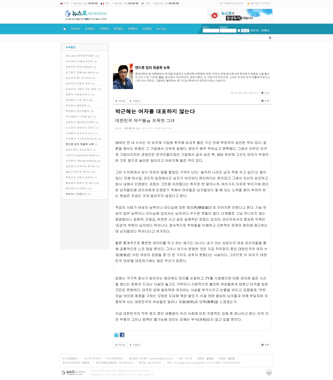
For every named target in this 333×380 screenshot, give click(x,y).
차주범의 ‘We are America (81, 160)
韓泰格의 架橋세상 (76, 194)
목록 (265, 100)
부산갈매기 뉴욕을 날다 (79, 116)
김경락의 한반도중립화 (79, 66)
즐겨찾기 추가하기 (261, 3)
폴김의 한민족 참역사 (78, 171)
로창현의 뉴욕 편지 (77, 100)
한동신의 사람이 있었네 (79, 177)
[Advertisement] (84, 225)
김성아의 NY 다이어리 (78, 77)
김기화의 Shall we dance (80, 72)
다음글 (134, 100)
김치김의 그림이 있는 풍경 (81, 89)
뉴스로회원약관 (115, 358)
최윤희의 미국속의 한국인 (80, 166)
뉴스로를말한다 (70, 358)
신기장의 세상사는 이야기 (80, 127)
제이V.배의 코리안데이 (79, 149)
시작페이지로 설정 (233, 3)
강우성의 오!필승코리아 (79, 61)
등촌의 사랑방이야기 (77, 94)
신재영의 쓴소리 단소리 (79, 133)
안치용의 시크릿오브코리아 (81, 138)
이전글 (120, 100)
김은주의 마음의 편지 (78, 83)
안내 (265, 92)
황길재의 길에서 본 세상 (80, 182)
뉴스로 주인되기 (92, 358)
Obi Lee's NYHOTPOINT (80, 55)
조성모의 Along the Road (80, 155)
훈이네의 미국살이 (76, 188)
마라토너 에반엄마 (76, 105)
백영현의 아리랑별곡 (77, 111)
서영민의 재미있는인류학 (80, 122)
